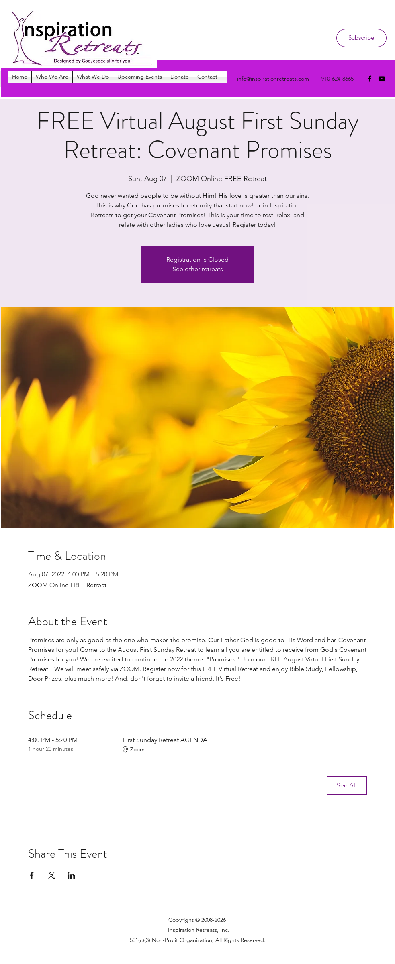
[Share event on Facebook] (32, 875)
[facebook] (370, 79)
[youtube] (382, 79)
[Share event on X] (51, 875)
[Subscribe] (361, 38)
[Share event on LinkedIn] (71, 875)
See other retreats (197, 269)
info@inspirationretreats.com (273, 78)
